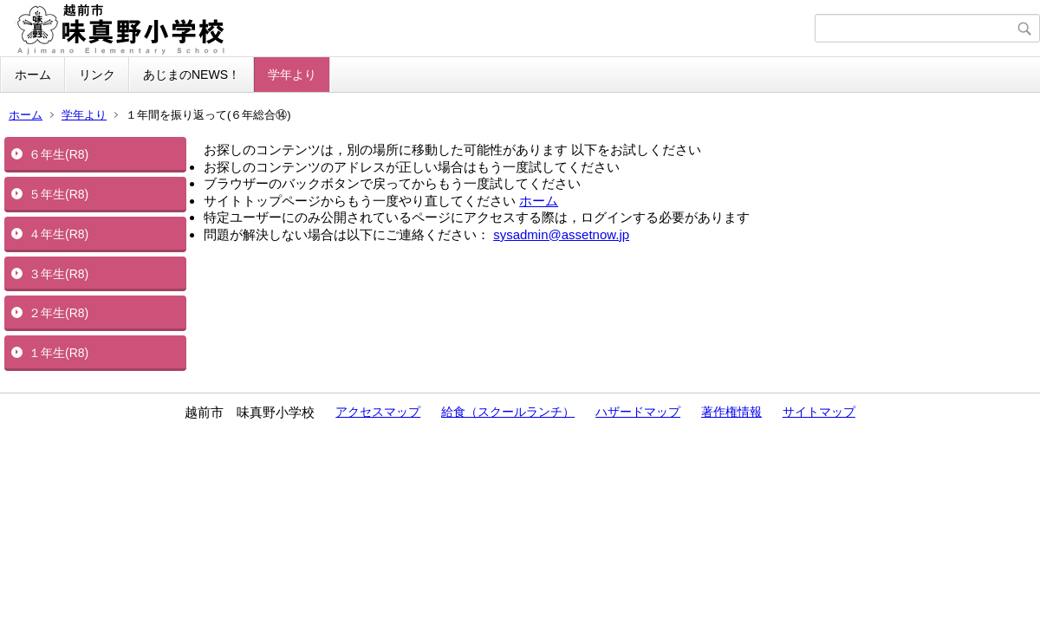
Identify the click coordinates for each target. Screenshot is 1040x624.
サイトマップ (819, 412)
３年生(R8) (58, 274)
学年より (292, 74)
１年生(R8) (58, 353)
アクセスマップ (377, 412)
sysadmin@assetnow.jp (561, 234)
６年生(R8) (58, 154)
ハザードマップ (637, 412)
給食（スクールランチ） (508, 412)
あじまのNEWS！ (191, 74)
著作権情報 (731, 412)
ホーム (33, 74)
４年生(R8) (58, 234)
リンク (97, 74)
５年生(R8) (58, 194)
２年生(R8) (58, 313)
